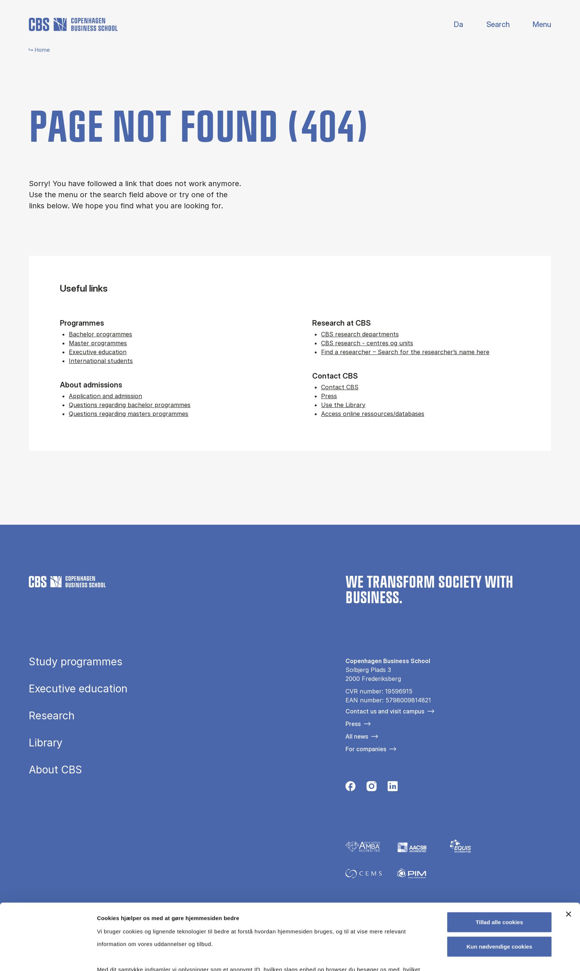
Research (52, 715)
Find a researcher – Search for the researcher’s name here (405, 352)
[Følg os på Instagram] (372, 788)
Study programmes (75, 661)
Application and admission (105, 396)
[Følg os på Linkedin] (393, 788)
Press (329, 396)
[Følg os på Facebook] (350, 788)
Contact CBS (339, 387)
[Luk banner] (568, 856)
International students (101, 360)
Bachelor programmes (100, 334)
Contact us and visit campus (384, 711)
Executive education (98, 352)
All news (356, 736)
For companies (365, 749)
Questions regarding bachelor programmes (129, 405)
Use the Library (343, 405)
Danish (452, 24)
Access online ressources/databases (372, 413)
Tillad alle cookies (499, 864)
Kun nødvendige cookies (499, 888)
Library (46, 743)
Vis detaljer (384, 956)
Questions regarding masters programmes (128, 413)
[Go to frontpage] (73, 24)
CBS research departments (360, 334)
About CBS (55, 770)
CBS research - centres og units (367, 343)
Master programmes (98, 343)
